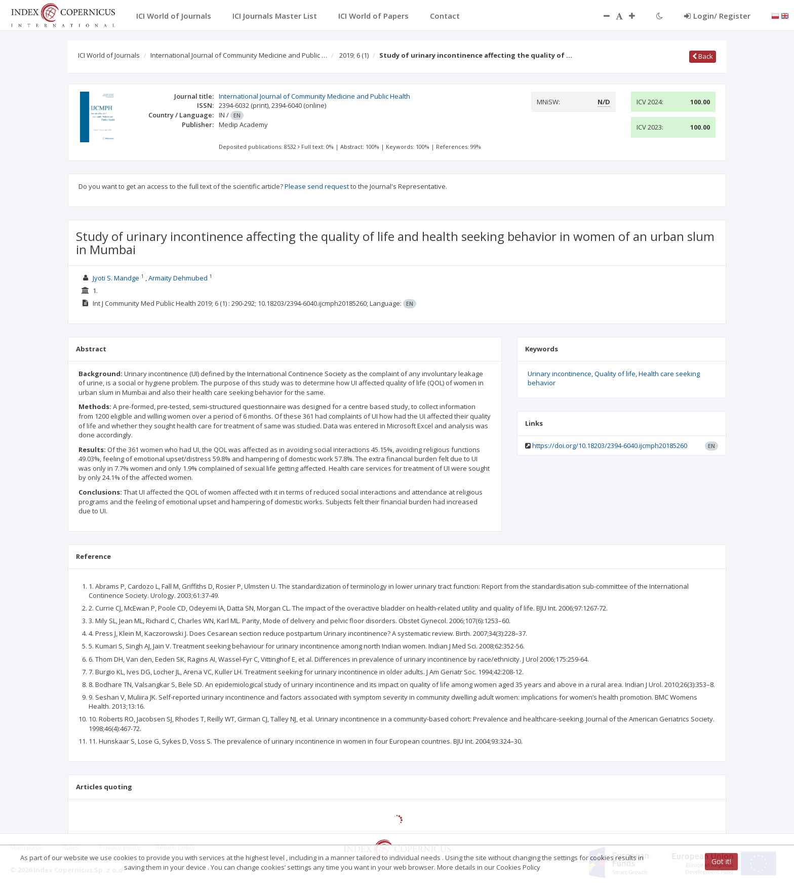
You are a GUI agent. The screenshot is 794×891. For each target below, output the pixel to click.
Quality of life (615, 373)
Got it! (721, 861)
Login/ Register (717, 16)
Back (702, 56)
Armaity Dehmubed (178, 277)
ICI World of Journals (109, 55)
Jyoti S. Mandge (116, 277)
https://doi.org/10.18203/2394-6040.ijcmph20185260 (609, 445)
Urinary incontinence (559, 373)
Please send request (317, 186)
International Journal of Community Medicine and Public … (238, 55)
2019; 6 (354, 55)
